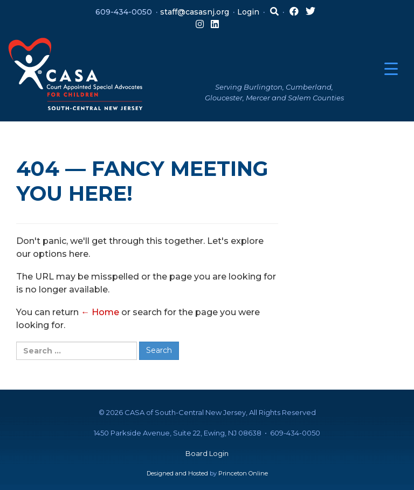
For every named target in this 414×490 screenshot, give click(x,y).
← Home (100, 312)
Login (248, 12)
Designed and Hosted (177, 473)
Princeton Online (243, 473)
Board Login (207, 453)
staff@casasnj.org (194, 12)
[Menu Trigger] (391, 69)
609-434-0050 (123, 12)
